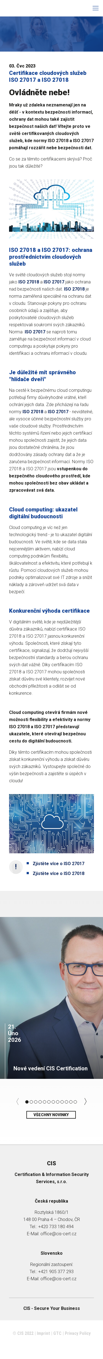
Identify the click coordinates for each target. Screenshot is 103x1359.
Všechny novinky (51, 1115)
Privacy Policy (78, 1333)
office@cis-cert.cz (58, 1233)
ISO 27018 (74, 289)
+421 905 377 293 (56, 1271)
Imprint (43, 1333)
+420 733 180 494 (56, 1226)
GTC (57, 1333)
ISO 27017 (34, 331)
